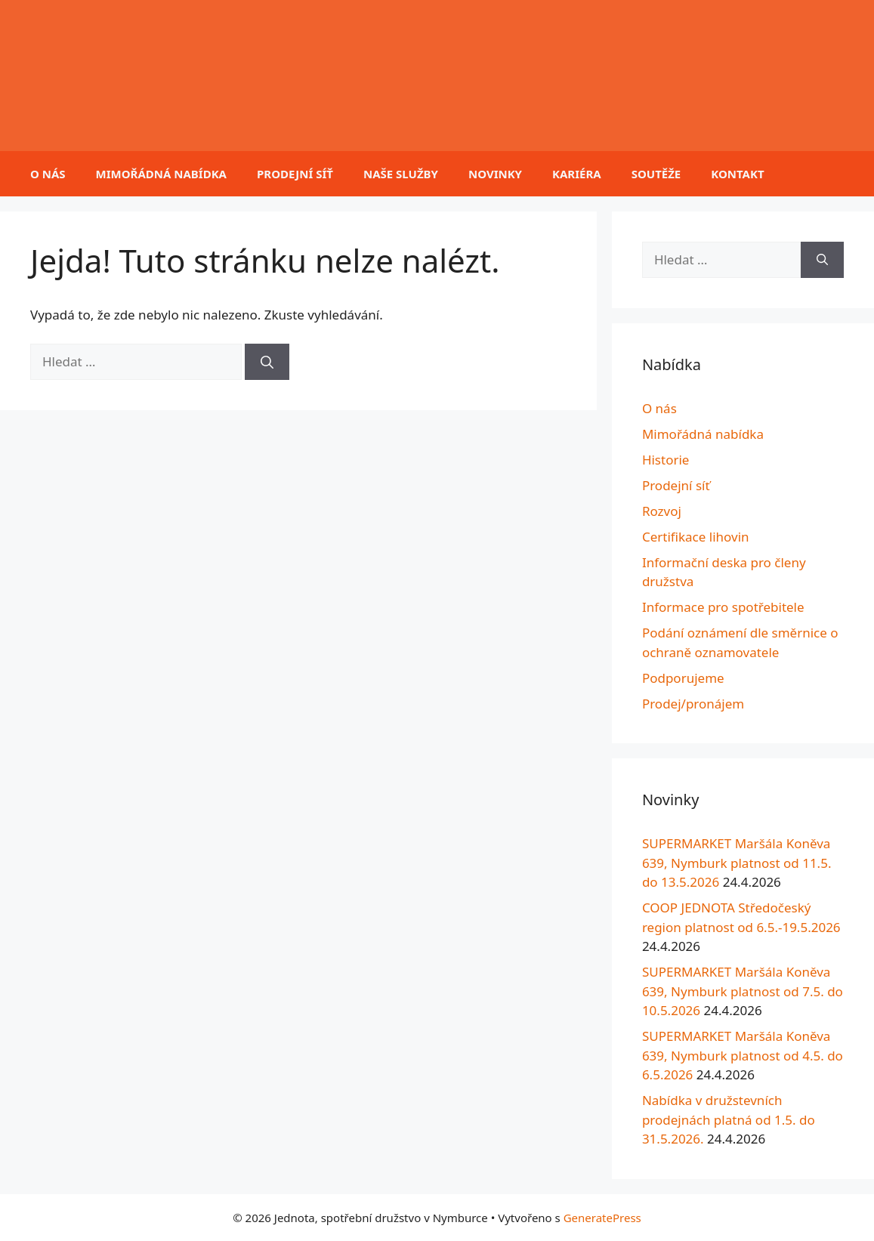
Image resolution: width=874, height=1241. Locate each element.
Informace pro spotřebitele (723, 607)
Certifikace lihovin (695, 536)
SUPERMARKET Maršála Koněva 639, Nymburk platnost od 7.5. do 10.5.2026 (742, 991)
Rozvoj (661, 511)
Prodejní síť (295, 173)
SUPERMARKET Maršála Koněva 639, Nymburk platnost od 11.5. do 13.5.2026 (737, 863)
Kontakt (737, 173)
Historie (666, 459)
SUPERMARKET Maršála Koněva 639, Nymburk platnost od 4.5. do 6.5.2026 (742, 1055)
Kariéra (576, 173)
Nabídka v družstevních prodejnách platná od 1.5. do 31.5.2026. (728, 1119)
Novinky (495, 173)
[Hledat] (267, 362)
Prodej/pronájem (693, 703)
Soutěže (656, 173)
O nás (48, 173)
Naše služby (400, 173)
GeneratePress (602, 1217)
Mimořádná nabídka (161, 173)
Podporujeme (683, 678)
